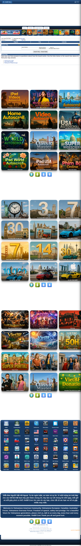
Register (46, 27)
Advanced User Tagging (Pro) (46, 530)
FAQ (40, 42)
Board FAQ (4, 54)
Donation (30, 27)
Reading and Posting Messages (11, 62)
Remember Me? (17, 38)
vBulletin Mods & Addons (34, 531)
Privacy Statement (41, 524)
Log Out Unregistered (75, 530)
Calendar (64, 42)
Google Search (38, 27)
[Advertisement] (40, 15)
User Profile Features (8, 61)
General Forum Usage (9, 60)
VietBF (23, 38)
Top (47, 524)
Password (3, 40)
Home (77, 2)
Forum (24, 27)
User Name (3, 38)
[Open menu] (7, 1)
